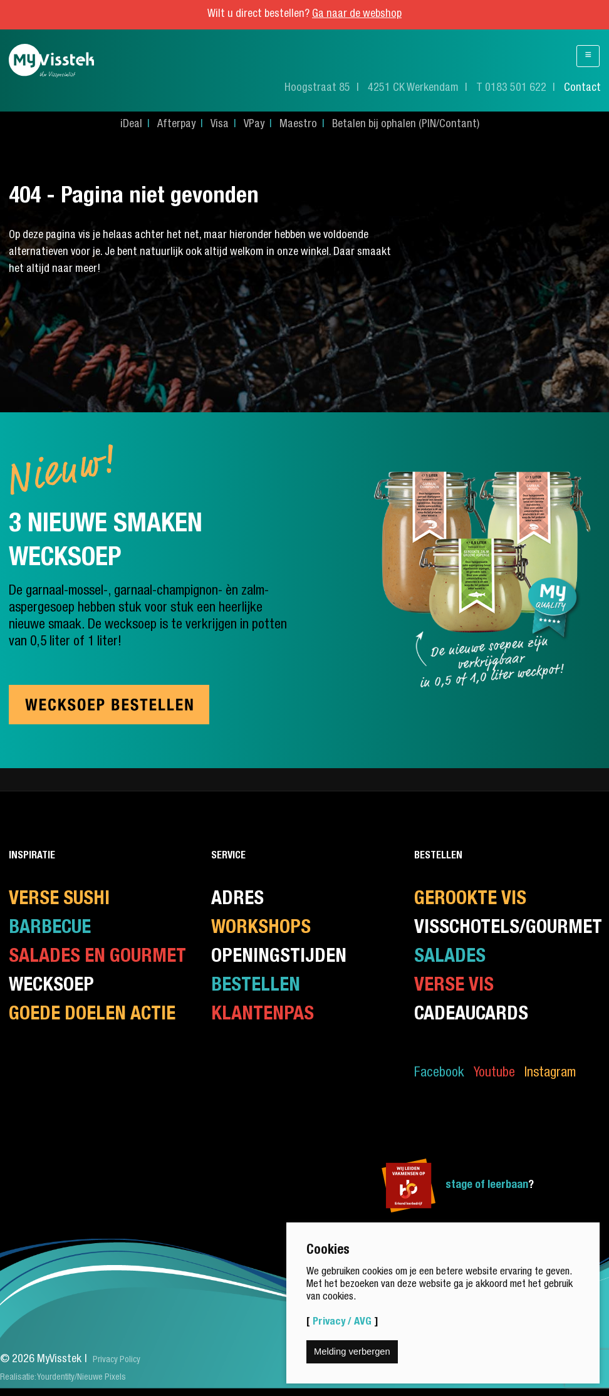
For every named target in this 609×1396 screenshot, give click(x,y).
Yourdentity (56, 1377)
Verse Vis (454, 986)
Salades (450, 957)
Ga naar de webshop (357, 14)
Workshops (261, 928)
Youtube (494, 1073)
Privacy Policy (116, 1360)
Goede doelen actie (92, 1015)
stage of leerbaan (486, 1185)
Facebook (439, 1073)
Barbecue (50, 928)
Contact (582, 88)
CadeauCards (471, 1015)
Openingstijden (278, 957)
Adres (237, 900)
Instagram (550, 1073)
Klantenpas (262, 1015)
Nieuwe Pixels (101, 1377)
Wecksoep (51, 986)
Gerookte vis (470, 900)
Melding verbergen (352, 1352)
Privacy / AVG (342, 1322)
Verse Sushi (59, 900)
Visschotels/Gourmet (508, 928)
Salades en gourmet (97, 957)
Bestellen (255, 986)
